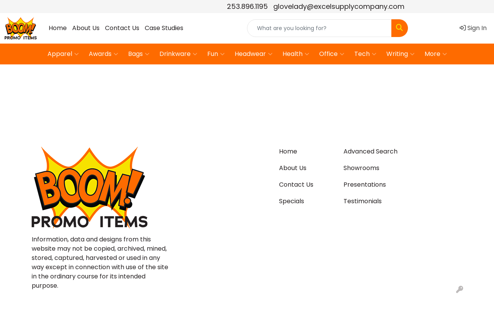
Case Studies (164, 28)
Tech (365, 54)
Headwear (253, 54)
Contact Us (122, 28)
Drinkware (178, 54)
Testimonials (362, 201)
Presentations (364, 184)
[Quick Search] (319, 28)
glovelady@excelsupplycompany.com (338, 6)
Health (296, 54)
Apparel (63, 54)
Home (58, 28)
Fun (216, 54)
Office (331, 54)
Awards (103, 54)
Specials (291, 201)
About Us (86, 28)
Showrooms (361, 168)
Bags (138, 54)
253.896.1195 (247, 6)
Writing (400, 54)
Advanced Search (370, 151)
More (436, 54)
